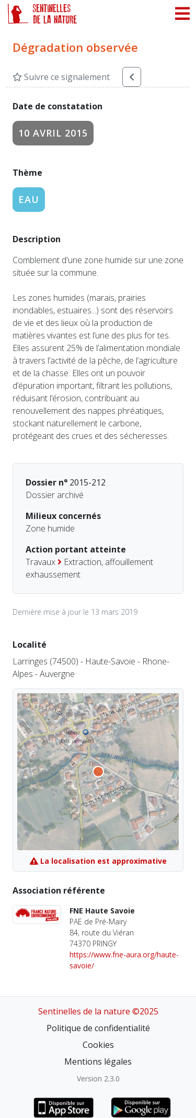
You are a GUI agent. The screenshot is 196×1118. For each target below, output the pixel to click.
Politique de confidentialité (98, 1028)
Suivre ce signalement (61, 77)
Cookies (98, 1045)
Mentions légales (98, 1061)
